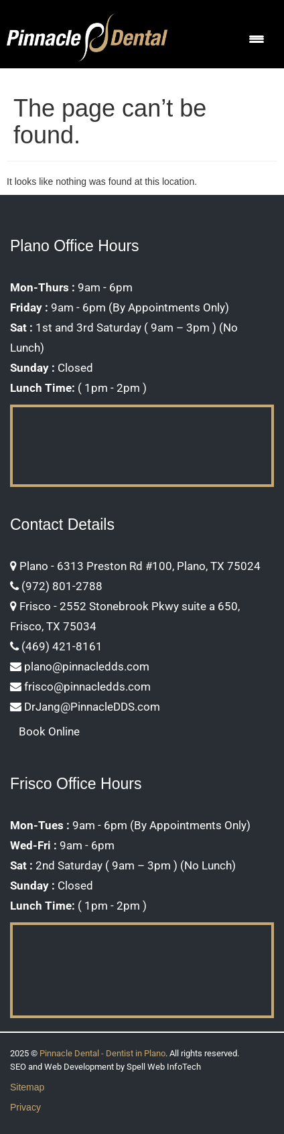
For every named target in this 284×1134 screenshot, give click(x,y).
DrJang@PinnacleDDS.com (85, 706)
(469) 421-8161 (56, 646)
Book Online (49, 731)
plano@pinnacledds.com (79, 666)
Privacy (25, 1107)
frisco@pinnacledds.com (80, 686)
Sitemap (27, 1087)
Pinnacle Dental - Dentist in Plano (102, 1053)
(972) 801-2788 (56, 586)
